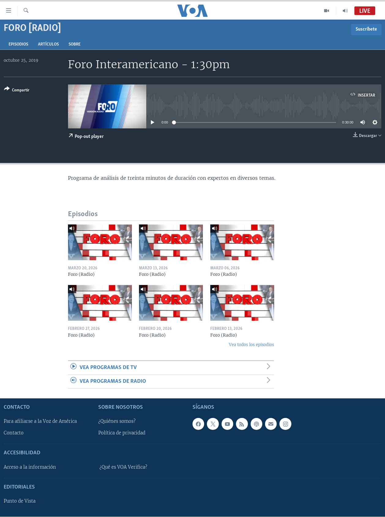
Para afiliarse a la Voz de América (40, 421)
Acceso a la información (30, 467)
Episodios (18, 44)
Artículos (48, 44)
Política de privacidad (121, 433)
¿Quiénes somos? (117, 421)
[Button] (16, 90)
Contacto (14, 433)
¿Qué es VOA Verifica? (123, 467)
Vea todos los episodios (251, 344)
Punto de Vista (20, 501)
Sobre (74, 44)
